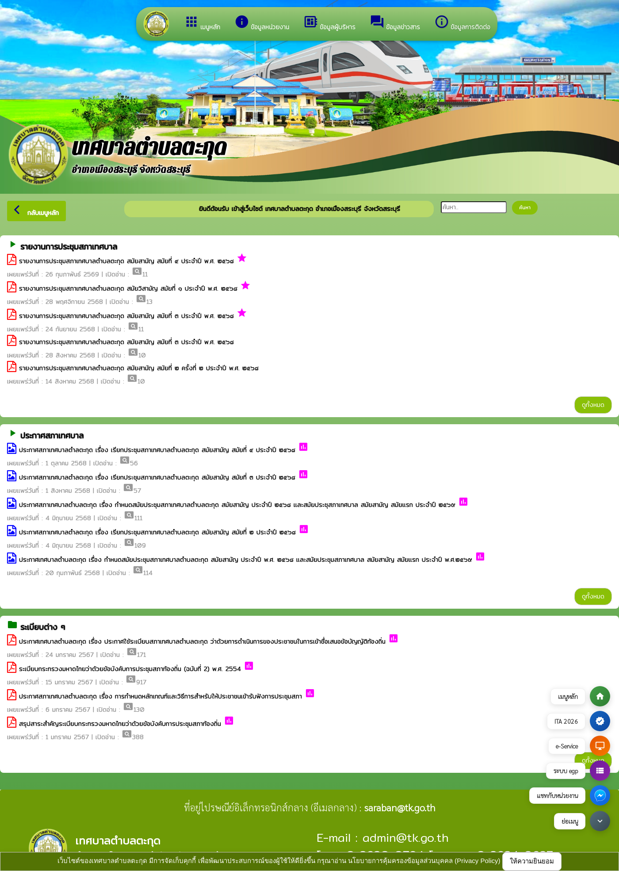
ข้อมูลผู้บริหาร (329, 23)
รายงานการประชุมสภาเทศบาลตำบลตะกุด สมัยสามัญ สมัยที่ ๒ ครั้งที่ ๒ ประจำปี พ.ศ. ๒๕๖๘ (139, 368)
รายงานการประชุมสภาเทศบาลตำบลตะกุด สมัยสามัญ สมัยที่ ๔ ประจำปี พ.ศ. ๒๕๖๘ (126, 261)
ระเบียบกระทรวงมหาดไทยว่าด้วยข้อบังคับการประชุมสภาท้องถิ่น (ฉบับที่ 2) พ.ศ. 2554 (130, 669)
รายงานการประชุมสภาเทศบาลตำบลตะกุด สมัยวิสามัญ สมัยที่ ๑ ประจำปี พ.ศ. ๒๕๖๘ (128, 288)
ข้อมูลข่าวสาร (395, 23)
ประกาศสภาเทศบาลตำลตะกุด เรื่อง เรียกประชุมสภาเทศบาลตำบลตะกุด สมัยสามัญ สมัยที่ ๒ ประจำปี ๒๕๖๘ (157, 532)
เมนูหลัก (202, 23)
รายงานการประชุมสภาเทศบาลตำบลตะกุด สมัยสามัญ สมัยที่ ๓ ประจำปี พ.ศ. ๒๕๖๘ (126, 316)
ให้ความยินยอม (532, 861)
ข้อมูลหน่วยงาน (261, 23)
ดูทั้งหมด (593, 405)
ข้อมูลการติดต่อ (462, 23)
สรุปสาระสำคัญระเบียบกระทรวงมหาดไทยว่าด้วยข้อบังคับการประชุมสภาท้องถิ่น (120, 724)
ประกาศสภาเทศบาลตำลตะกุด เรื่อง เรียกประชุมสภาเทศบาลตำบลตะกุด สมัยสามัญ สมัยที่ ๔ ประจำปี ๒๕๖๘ (157, 450)
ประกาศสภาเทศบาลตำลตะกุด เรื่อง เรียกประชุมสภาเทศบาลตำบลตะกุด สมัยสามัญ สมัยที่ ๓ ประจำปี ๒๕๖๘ (157, 477)
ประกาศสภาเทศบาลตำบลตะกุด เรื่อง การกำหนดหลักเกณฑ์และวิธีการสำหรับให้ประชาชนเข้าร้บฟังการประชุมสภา (160, 696)
